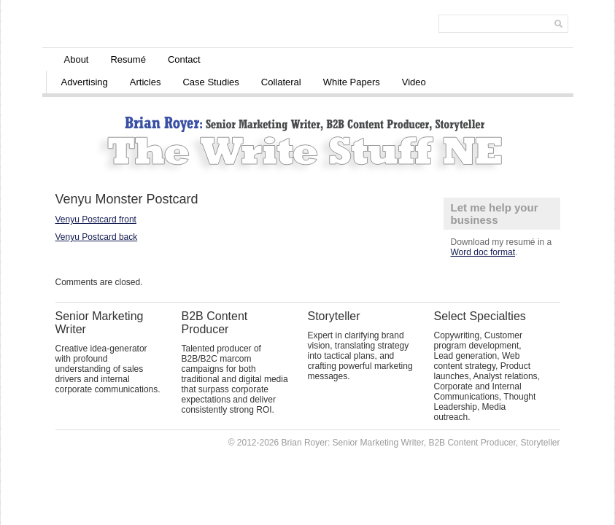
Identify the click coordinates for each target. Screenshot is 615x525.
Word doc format (483, 252)
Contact (184, 59)
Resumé (127, 59)
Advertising (84, 82)
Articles (145, 82)
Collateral (281, 82)
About (76, 59)
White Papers (351, 82)
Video (414, 82)
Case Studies (210, 82)
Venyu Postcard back (96, 237)
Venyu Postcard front (95, 219)
